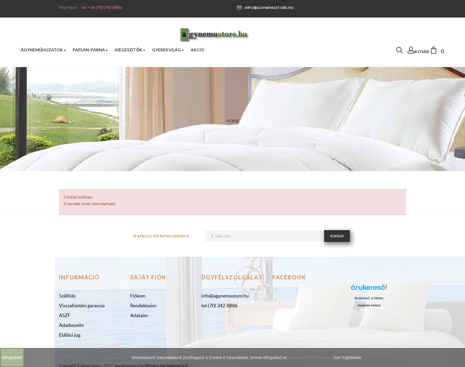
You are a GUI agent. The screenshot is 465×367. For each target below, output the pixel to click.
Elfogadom (12, 357)
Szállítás (67, 295)
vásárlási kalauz (368, 305)
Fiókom (138, 295)
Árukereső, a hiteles (368, 298)
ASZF (64, 315)
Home (232, 120)
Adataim (139, 315)
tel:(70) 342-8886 (219, 305)
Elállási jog (69, 335)
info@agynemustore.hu (265, 7)
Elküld (337, 236)
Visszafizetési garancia (82, 305)
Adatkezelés (71, 325)
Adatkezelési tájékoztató (310, 357)
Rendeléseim (143, 305)
